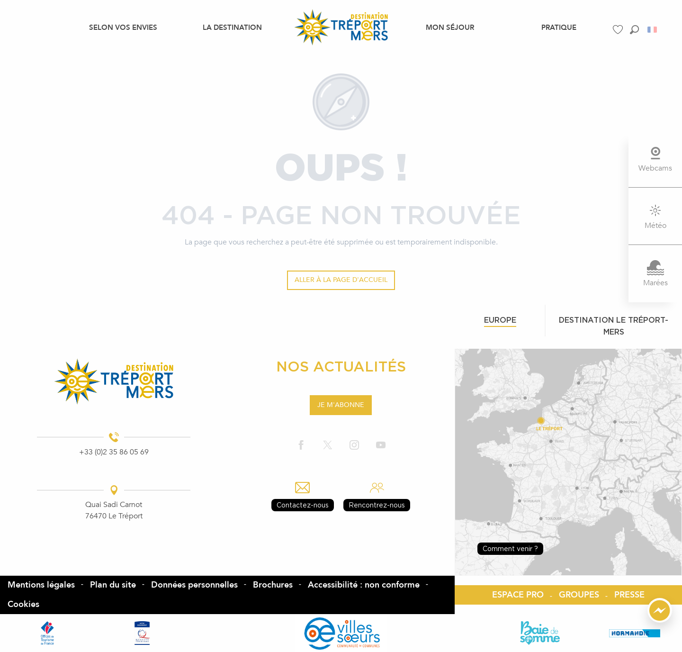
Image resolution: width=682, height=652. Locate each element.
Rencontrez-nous (377, 504)
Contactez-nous (303, 504)
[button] (634, 29)
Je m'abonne (340, 404)
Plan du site (113, 585)
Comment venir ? (510, 548)
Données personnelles (194, 585)
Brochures (273, 585)
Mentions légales (41, 585)
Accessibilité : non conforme (364, 585)
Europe (500, 320)
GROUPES (579, 595)
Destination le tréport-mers (613, 326)
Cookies (23, 604)
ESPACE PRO (518, 595)
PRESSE (629, 595)
